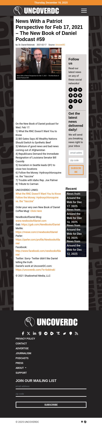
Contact (21, 343)
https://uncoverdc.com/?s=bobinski (35, 269)
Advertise (22, 348)
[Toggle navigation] (84, 10)
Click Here (36, 211)
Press (19, 363)
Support (21, 372)
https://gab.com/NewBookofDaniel (40, 224)
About (20, 367)
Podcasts (22, 358)
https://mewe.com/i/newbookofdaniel (37, 232)
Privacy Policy (25, 338)
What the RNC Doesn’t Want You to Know (38, 193)
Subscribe (76, 170)
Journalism (23, 353)
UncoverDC (37, 10)
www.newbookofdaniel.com (31, 220)
